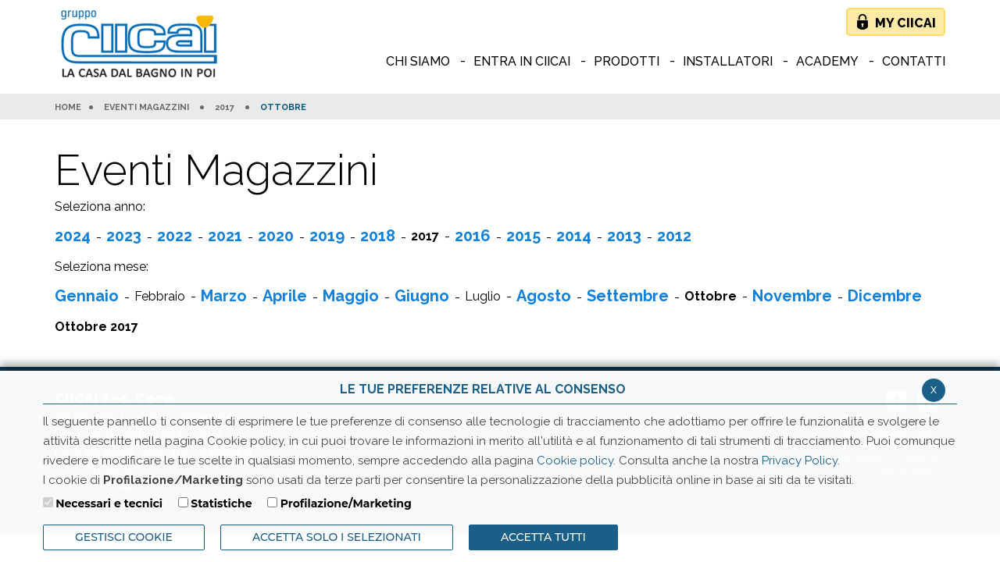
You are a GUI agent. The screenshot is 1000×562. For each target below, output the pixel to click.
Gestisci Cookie (124, 537)
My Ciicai (905, 23)
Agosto (543, 295)
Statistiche (221, 503)
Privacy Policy (800, 461)
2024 (73, 235)
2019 (327, 235)
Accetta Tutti (543, 537)
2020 (276, 235)
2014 (573, 235)
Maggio (351, 295)
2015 (523, 235)
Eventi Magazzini (146, 108)
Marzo (224, 295)
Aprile (284, 295)
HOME (68, 108)
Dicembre (885, 295)
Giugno (422, 295)
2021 (225, 235)
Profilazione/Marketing (346, 503)
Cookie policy (575, 461)
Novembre (792, 295)
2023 (123, 235)
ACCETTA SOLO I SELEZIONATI (336, 537)
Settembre (628, 295)
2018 (377, 235)
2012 (674, 235)
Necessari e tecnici (108, 503)
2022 (174, 235)
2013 (624, 235)
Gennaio (87, 295)
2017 (224, 108)
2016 (473, 235)
